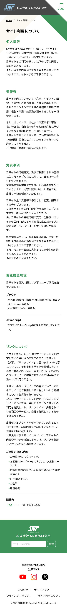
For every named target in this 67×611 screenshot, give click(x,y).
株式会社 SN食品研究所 (33, 531)
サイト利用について (49, 595)
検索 (51, 544)
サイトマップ (41, 590)
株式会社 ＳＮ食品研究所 (25, 7)
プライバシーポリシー (19, 595)
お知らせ (23, 590)
